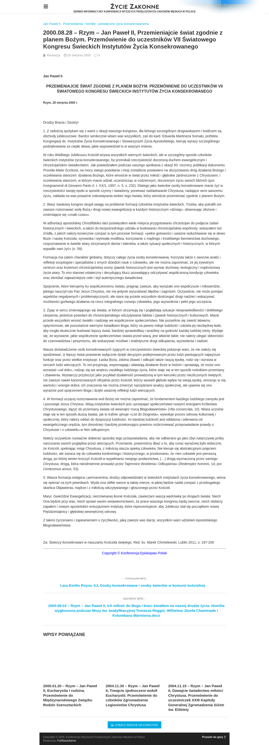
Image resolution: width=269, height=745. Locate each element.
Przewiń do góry (214, 736)
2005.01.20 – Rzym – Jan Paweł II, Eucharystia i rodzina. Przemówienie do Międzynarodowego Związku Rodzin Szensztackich (70, 695)
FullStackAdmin (66, 740)
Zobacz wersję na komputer (134, 725)
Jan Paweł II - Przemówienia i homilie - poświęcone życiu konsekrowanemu (96, 24)
